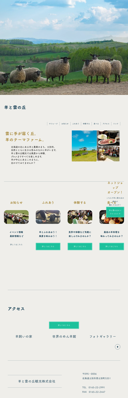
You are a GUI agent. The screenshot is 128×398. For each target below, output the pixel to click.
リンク (115, 123)
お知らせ (64, 123)
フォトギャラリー (106, 336)
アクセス (106, 123)
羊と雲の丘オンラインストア (115, 212)
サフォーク (53, 123)
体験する (86, 123)
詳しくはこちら (48, 246)
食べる (96, 123)
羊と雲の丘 (15, 107)
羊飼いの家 (25, 336)
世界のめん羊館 (64, 336)
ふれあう (75, 123)
